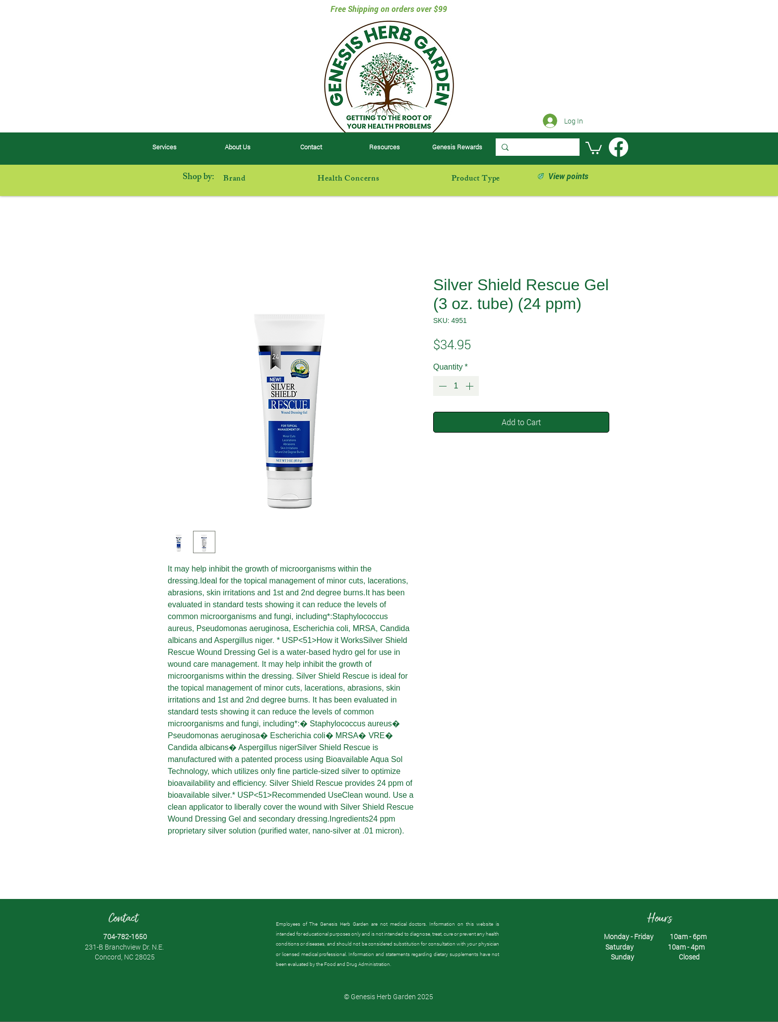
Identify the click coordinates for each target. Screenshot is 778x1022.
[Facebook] (618, 147)
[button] (384, 147)
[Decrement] (442, 386)
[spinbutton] (456, 386)
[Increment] (470, 386)
